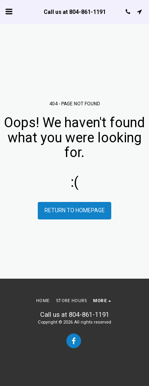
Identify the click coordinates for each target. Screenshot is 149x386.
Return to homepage (75, 210)
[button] (8, 11)
